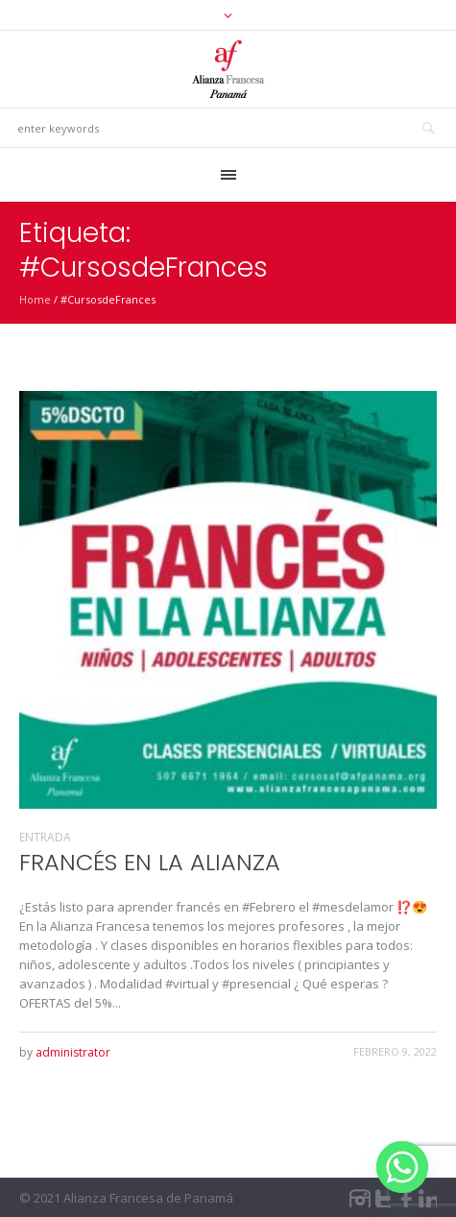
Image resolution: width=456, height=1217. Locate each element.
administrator (73, 1052)
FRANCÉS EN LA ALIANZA (149, 862)
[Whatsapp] (402, 1167)
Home (35, 299)
